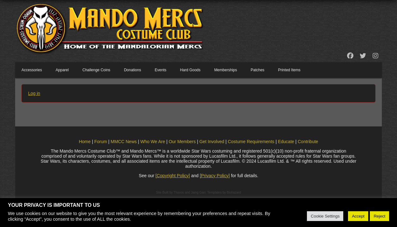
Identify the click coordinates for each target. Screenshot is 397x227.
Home (84, 141)
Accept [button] (358, 216)
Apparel (62, 70)
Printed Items (289, 70)
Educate (286, 141)
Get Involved (211, 141)
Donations (132, 70)
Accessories (31, 70)
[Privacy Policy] (215, 175)
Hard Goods (190, 70)
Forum (100, 141)
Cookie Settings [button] (325, 216)
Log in (34, 93)
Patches (257, 70)
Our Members (182, 141)
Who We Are (152, 141)
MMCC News (124, 141)
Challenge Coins (96, 70)
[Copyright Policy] (173, 175)
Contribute (308, 141)
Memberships (225, 70)
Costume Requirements (251, 141)
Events (161, 70)
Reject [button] (379, 216)
